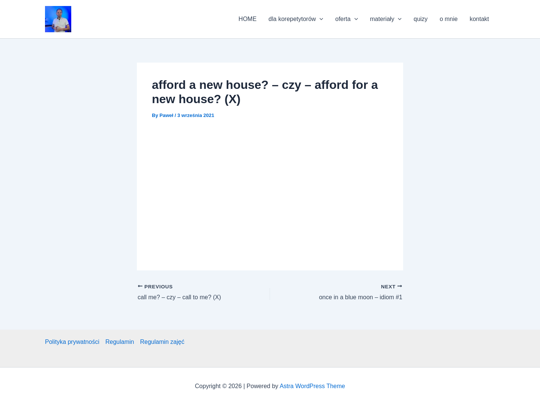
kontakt (479, 19)
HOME (247, 19)
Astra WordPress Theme (312, 386)
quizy (421, 19)
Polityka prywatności (72, 342)
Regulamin (119, 342)
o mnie (449, 19)
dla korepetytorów (295, 19)
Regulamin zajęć (162, 342)
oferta (346, 19)
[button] (58, 19)
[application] (319, 19)
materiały (386, 19)
